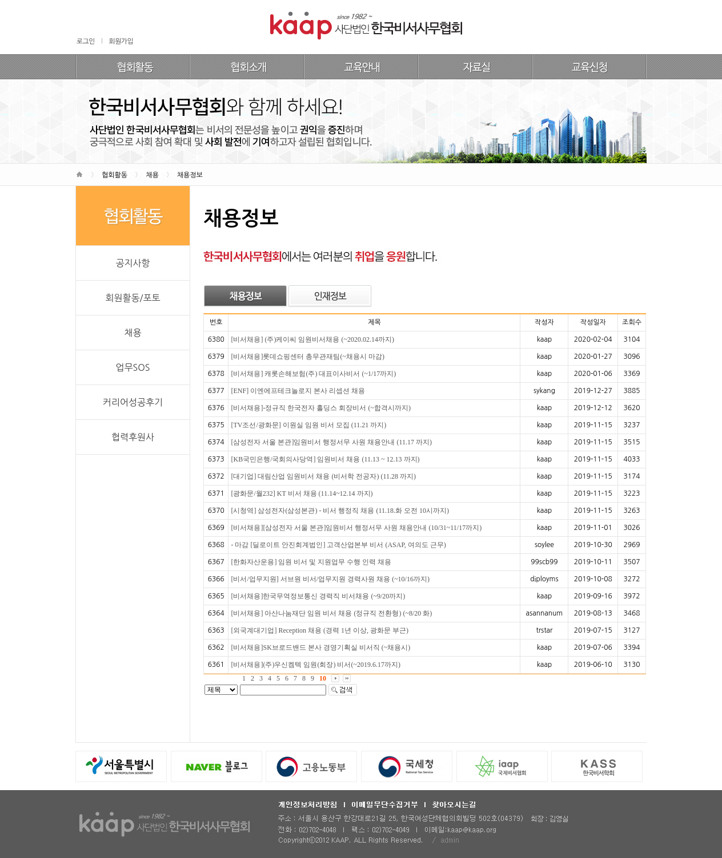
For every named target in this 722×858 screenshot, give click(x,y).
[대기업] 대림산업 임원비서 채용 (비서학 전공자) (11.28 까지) (323, 476)
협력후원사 (132, 437)
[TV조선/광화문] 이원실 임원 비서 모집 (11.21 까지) (308, 425)
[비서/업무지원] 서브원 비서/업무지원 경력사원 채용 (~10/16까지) (330, 579)
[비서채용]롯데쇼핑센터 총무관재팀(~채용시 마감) (307, 357)
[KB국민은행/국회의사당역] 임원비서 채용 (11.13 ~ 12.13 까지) (325, 459)
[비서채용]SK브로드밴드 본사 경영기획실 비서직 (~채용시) (320, 647)
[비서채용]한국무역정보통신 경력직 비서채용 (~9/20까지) (318, 596)
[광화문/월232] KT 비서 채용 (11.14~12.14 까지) (301, 493)
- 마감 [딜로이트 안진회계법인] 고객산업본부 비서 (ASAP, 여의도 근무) (338, 545)
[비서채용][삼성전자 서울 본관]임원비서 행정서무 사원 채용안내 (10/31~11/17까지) (356, 528)
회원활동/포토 (132, 297)
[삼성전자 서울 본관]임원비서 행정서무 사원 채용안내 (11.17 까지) (331, 442)
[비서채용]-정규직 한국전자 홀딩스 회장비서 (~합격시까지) (320, 408)
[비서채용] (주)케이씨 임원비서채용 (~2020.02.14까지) (312, 339)
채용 (132, 332)
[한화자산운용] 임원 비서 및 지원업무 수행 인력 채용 (311, 562)
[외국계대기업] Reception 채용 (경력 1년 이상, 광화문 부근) (319, 630)
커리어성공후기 (133, 402)
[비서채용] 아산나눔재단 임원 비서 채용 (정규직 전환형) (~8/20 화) (331, 613)
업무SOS (132, 367)
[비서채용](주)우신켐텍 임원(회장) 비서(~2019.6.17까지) (315, 665)
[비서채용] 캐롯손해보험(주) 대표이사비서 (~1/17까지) (313, 374)
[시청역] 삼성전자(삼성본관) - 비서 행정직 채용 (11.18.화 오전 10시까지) (340, 511)
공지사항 (132, 263)
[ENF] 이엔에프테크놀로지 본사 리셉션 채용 (298, 391)
